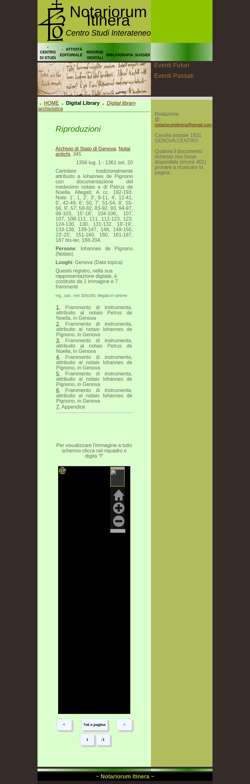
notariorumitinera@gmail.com (183, 124)
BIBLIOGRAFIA (119, 55)
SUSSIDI (142, 55)
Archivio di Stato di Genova (86, 148)
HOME (51, 103)
